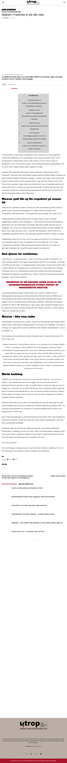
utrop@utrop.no (37, 746)
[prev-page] (33, 540)
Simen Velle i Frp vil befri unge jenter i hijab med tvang (29, 505)
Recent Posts (11, 84)
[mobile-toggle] (3, 2)
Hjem (3, 7)
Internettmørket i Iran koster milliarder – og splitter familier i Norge (33, 514)
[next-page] (35, 540)
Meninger (8, 7)
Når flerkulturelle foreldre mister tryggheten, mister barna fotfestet (33, 497)
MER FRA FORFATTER (26, 484)
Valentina (6, 17)
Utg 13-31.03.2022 (11, 9)
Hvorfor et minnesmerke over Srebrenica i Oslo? (27, 488)
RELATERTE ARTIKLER (9, 484)
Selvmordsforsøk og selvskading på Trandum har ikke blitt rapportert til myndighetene (17, 477)
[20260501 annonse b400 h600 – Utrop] (20, 598)
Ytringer (15, 7)
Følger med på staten (58, 476)
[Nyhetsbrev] (33, 711)
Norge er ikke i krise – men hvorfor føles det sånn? (28, 531)
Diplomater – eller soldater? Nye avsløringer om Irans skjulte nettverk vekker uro (37, 523)
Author (4, 84)
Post (4, 459)
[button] (64, 2)
